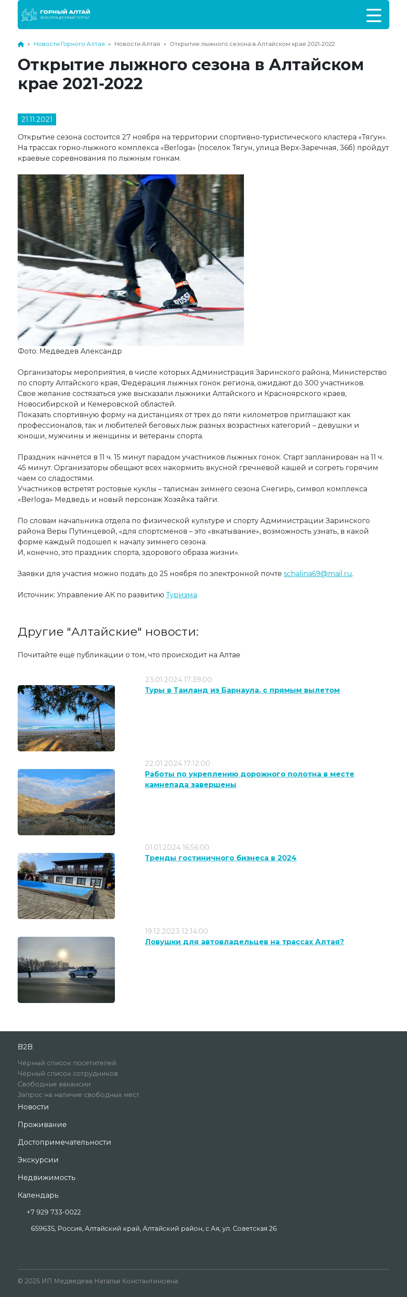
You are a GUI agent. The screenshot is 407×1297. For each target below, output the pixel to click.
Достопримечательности (64, 1142)
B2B (25, 1047)
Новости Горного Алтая (69, 44)
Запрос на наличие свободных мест (78, 1094)
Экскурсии (38, 1160)
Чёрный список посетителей (67, 1063)
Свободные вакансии (54, 1084)
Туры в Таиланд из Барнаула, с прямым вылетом (242, 690)
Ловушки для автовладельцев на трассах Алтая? (244, 942)
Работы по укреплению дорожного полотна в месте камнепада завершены (249, 779)
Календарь (38, 1195)
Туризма (181, 595)
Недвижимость (47, 1177)
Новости (33, 1107)
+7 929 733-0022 (54, 1212)
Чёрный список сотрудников (68, 1073)
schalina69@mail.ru (318, 573)
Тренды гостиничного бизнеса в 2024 (221, 858)
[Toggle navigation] (373, 15)
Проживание (42, 1124)
